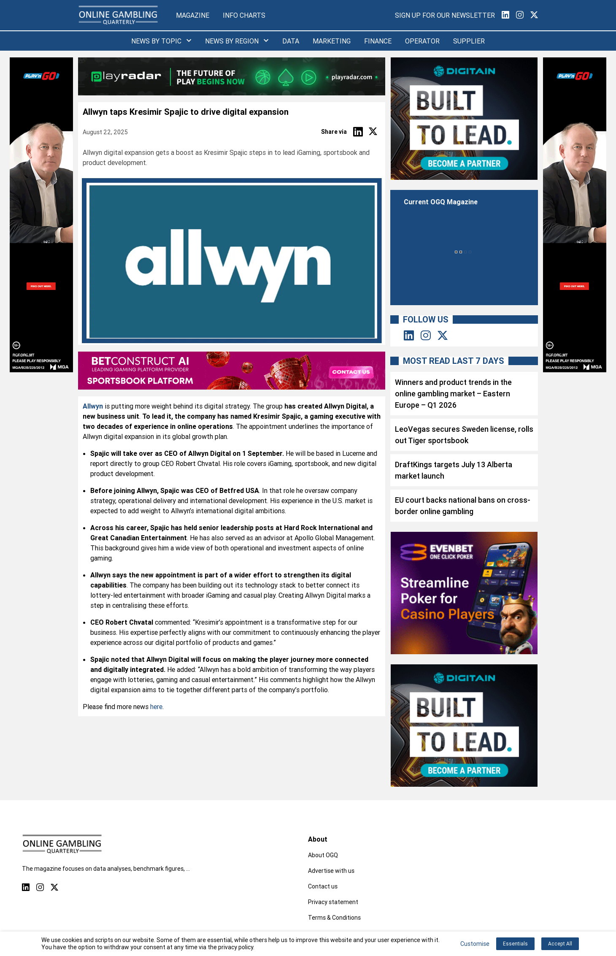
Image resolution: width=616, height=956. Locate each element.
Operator (422, 41)
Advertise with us (331, 871)
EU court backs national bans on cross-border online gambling (462, 505)
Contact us (323, 886)
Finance (378, 41)
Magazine (192, 15)
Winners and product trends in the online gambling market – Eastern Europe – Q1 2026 (453, 393)
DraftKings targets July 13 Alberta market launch (453, 470)
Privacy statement (333, 902)
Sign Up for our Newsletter (445, 15)
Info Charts (244, 15)
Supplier (469, 41)
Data (290, 41)
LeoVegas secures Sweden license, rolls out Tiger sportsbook (464, 434)
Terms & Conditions (334, 917)
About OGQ (323, 855)
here (156, 706)
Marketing (332, 41)
